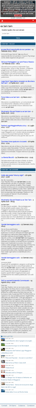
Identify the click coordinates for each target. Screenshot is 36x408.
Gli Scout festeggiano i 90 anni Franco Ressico (17, 62)
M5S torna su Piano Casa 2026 (15, 363)
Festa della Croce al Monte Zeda (16, 392)
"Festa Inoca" (9, 368)
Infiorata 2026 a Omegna (13, 372)
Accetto (18, 15)
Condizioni (30, 406)
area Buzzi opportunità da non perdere (15, 49)
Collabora (21, 406)
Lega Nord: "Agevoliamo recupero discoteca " (17, 82)
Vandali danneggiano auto (10, 224)
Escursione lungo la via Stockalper (17, 346)
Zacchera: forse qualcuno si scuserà (13, 141)
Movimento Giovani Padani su (16, 111)
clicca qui (11, 10)
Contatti (4, 406)
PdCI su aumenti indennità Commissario (15, 281)
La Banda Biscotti (7, 157)
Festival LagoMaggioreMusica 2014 (13, 126)
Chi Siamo (12, 406)
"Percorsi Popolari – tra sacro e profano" (19, 358)
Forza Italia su (10, 97)
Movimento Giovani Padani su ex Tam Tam (16, 200)
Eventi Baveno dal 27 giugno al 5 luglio (18, 341)
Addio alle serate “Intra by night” (12, 175)
